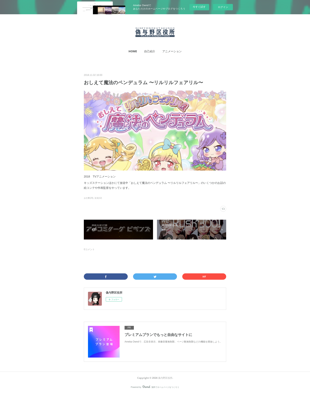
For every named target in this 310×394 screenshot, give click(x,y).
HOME (133, 51)
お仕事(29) (88, 198)
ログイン (223, 7)
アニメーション (172, 51)
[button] (133, 51)
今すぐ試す (199, 6)
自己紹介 (149, 51)
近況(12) (98, 198)
